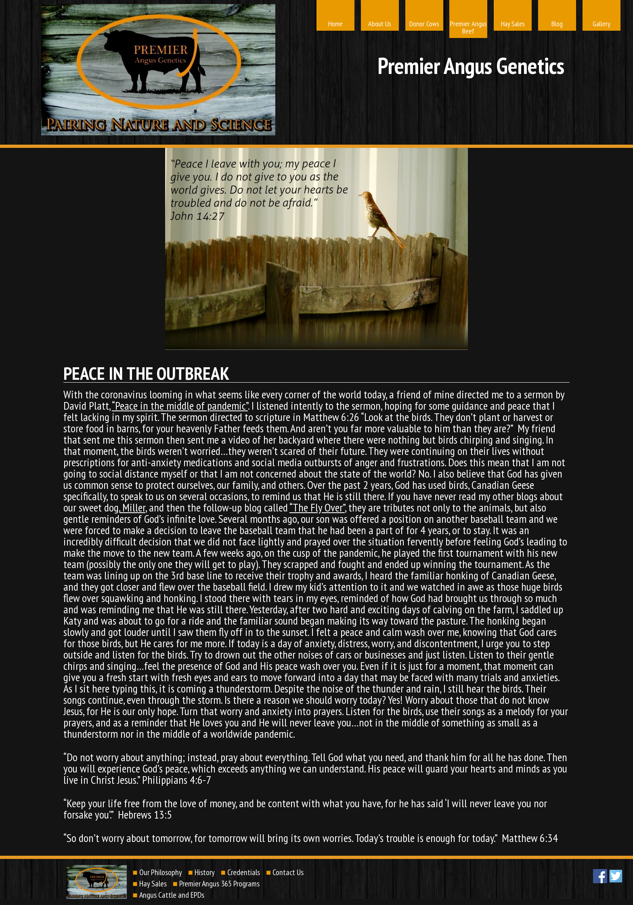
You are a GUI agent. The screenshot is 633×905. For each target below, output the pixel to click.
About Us (379, 23)
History (205, 872)
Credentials (243, 872)
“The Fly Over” (317, 507)
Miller (132, 507)
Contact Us (288, 872)
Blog (557, 23)
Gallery (601, 23)
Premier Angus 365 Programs (219, 883)
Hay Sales (513, 23)
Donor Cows (424, 23)
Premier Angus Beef (468, 27)
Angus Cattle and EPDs (171, 895)
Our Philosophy (160, 872)
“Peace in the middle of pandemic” (180, 405)
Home (335, 23)
